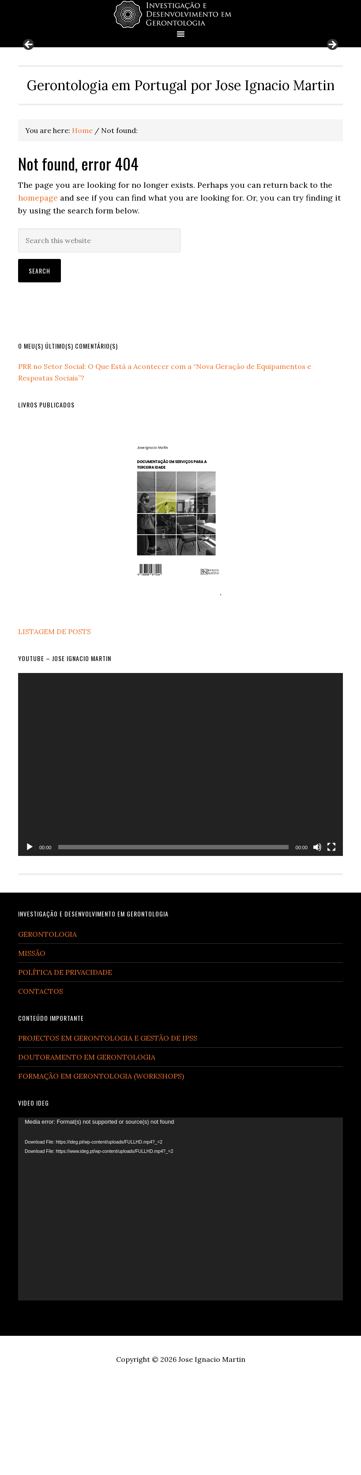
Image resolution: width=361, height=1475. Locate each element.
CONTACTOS (40, 1083)
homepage (38, 290)
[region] (180, 93)
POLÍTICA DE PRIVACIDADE (65, 1064)
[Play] (29, 939)
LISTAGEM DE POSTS (54, 723)
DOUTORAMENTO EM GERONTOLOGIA (86, 1149)
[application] (180, 856)
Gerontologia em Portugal (180, 14)
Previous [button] (29, 91)
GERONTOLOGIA (47, 1026)
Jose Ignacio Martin (211, 1451)
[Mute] (317, 939)
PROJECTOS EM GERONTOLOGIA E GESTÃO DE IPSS (107, 1130)
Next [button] (331, 91)
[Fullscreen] (331, 939)
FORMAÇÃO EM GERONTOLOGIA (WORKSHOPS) (101, 1168)
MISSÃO (31, 1045)
